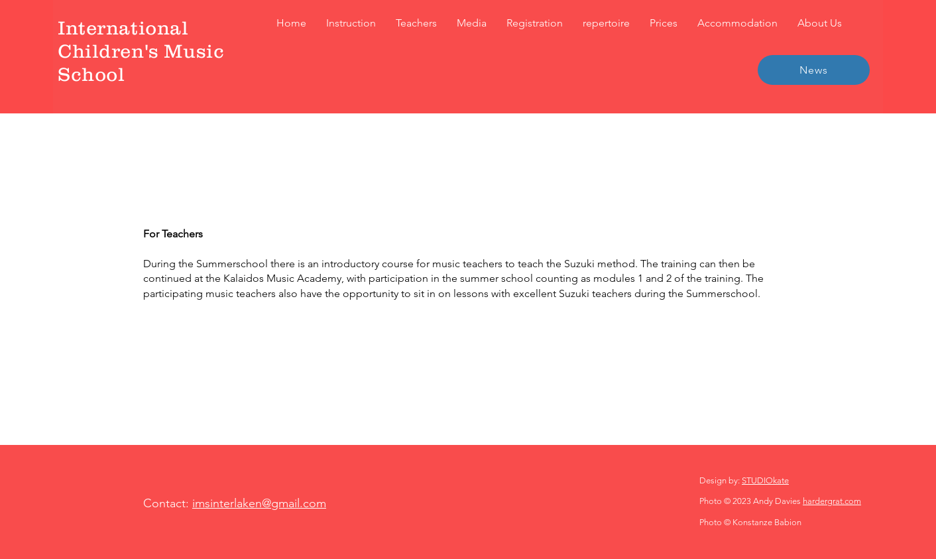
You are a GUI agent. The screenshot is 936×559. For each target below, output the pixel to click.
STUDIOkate (765, 480)
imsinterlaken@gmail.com (259, 503)
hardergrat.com (832, 501)
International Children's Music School (141, 51)
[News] (814, 70)
